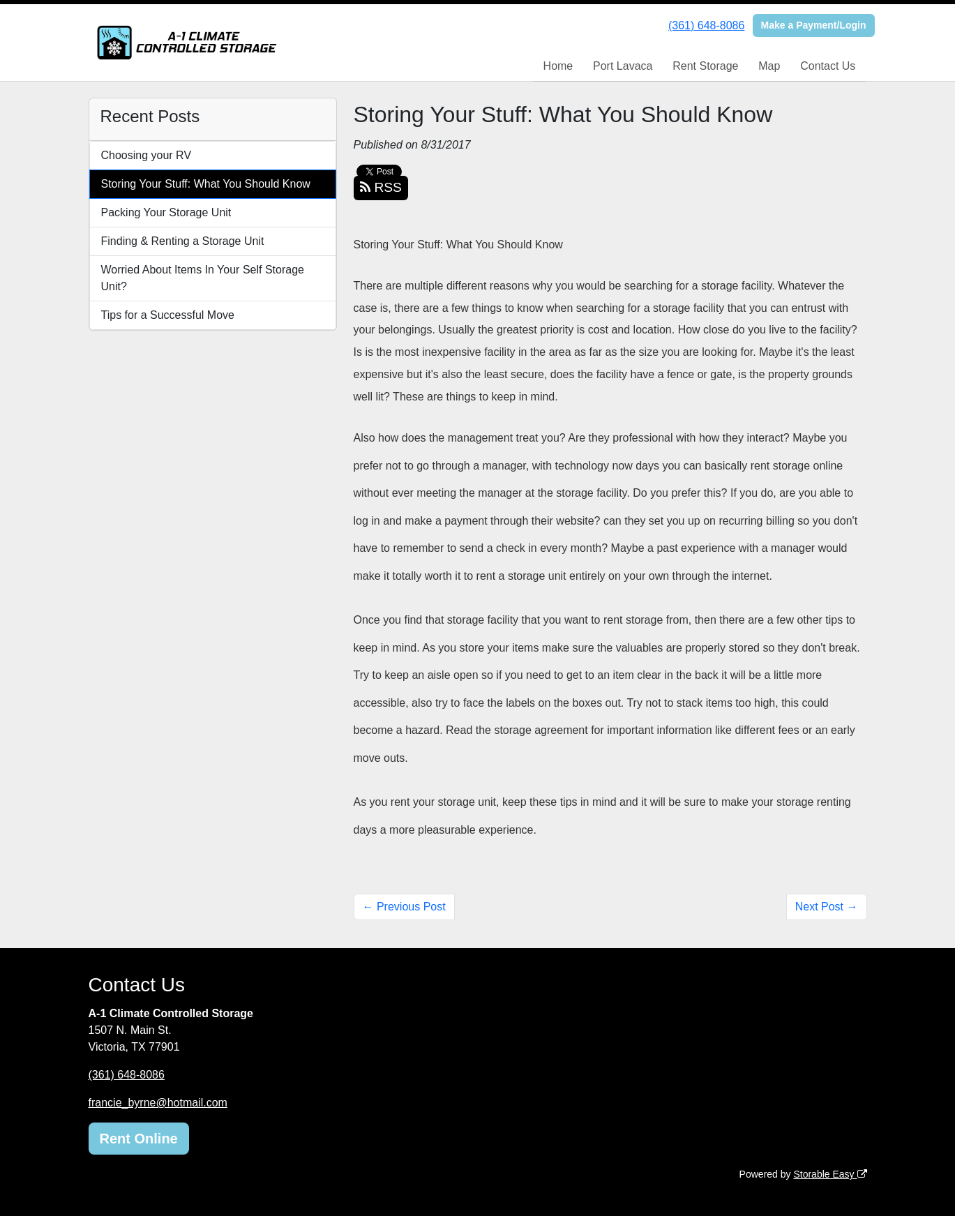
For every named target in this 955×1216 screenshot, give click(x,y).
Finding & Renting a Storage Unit (182, 241)
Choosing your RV (146, 155)
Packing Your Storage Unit (166, 212)
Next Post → (826, 907)
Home (558, 66)
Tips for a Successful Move (167, 315)
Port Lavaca (622, 66)
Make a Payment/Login (813, 25)
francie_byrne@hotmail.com (158, 1103)
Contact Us (827, 66)
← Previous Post (404, 907)
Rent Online (139, 1138)
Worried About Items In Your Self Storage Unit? (202, 278)
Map (769, 66)
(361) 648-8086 (706, 25)
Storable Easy (829, 1174)
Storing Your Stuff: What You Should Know (205, 184)
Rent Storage (705, 66)
